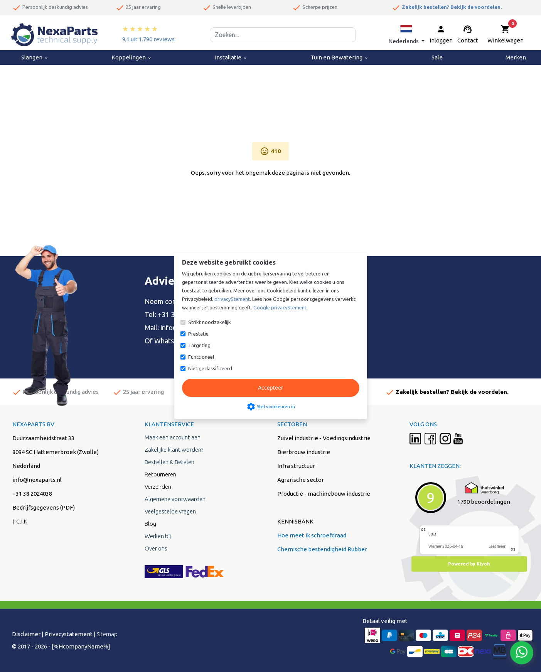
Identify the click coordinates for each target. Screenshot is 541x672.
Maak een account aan (173, 437)
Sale (437, 57)
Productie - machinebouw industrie (323, 493)
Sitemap (107, 634)
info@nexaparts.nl (37, 479)
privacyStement (232, 299)
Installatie (231, 57)
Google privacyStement (280, 307)
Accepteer (270, 388)
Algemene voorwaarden (175, 499)
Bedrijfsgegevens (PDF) (43, 507)
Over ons (156, 548)
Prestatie (198, 333)
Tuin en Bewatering (339, 57)
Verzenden (158, 486)
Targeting (199, 345)
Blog (150, 523)
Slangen (35, 57)
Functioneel (201, 357)
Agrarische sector (300, 479)
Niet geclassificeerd (210, 368)
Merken (516, 57)
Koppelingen (131, 57)
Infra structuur (296, 466)
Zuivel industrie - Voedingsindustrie (324, 438)
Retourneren (160, 474)
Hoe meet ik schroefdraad (311, 535)
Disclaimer (26, 634)
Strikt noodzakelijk (209, 322)
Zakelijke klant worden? (174, 449)
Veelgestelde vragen (170, 511)
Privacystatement (69, 634)
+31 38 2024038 (32, 493)
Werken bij (158, 536)
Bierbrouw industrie (303, 452)
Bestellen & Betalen (169, 462)
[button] (406, 34)
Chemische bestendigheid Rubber (322, 549)
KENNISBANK (295, 521)
